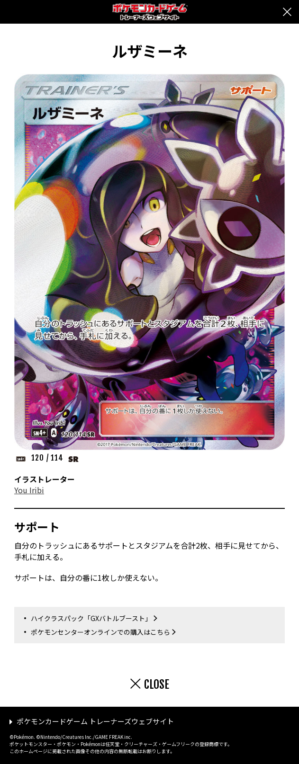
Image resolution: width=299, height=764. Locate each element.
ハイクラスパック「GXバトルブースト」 (91, 618)
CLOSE (156, 684)
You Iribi (29, 490)
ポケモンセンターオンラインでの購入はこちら (100, 632)
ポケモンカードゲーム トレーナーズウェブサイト (95, 721)
